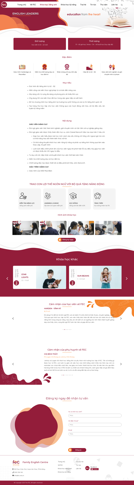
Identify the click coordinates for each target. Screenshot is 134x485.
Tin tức (93, 5)
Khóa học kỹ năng (64, 472)
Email (70, 430)
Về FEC (60, 465)
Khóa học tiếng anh (48, 5)
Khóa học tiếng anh (65, 468)
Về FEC (33, 5)
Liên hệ (78, 468)
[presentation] (83, 442)
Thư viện (103, 5)
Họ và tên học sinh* (75, 412)
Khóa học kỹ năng (68, 5)
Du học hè (79, 462)
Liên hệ (114, 5)
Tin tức (78, 465)
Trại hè (83, 5)
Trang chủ (21, 5)
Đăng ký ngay (68, 240)
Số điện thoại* (73, 421)
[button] (63, 329)
